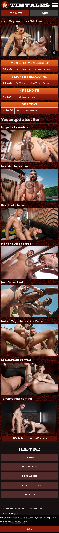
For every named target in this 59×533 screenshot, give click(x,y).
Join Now (15, 13)
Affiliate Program (11, 513)
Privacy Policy (35, 508)
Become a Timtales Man (29, 485)
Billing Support (29, 475)
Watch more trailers (28, 438)
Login (43, 13)
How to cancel (29, 466)
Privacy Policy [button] (21, 521)
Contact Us (29, 494)
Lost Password (29, 457)
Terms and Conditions (13, 508)
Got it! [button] (29, 529)
